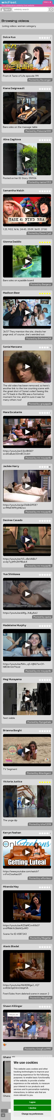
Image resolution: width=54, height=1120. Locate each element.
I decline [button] (32, 1108)
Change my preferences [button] (32, 1114)
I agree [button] (32, 1102)
